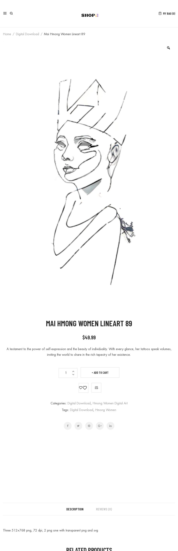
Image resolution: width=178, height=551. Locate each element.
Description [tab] (74, 509)
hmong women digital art (110, 403)
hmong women (105, 410)
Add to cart (101, 372)
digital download (27, 34)
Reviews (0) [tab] (104, 509)
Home (7, 34)
